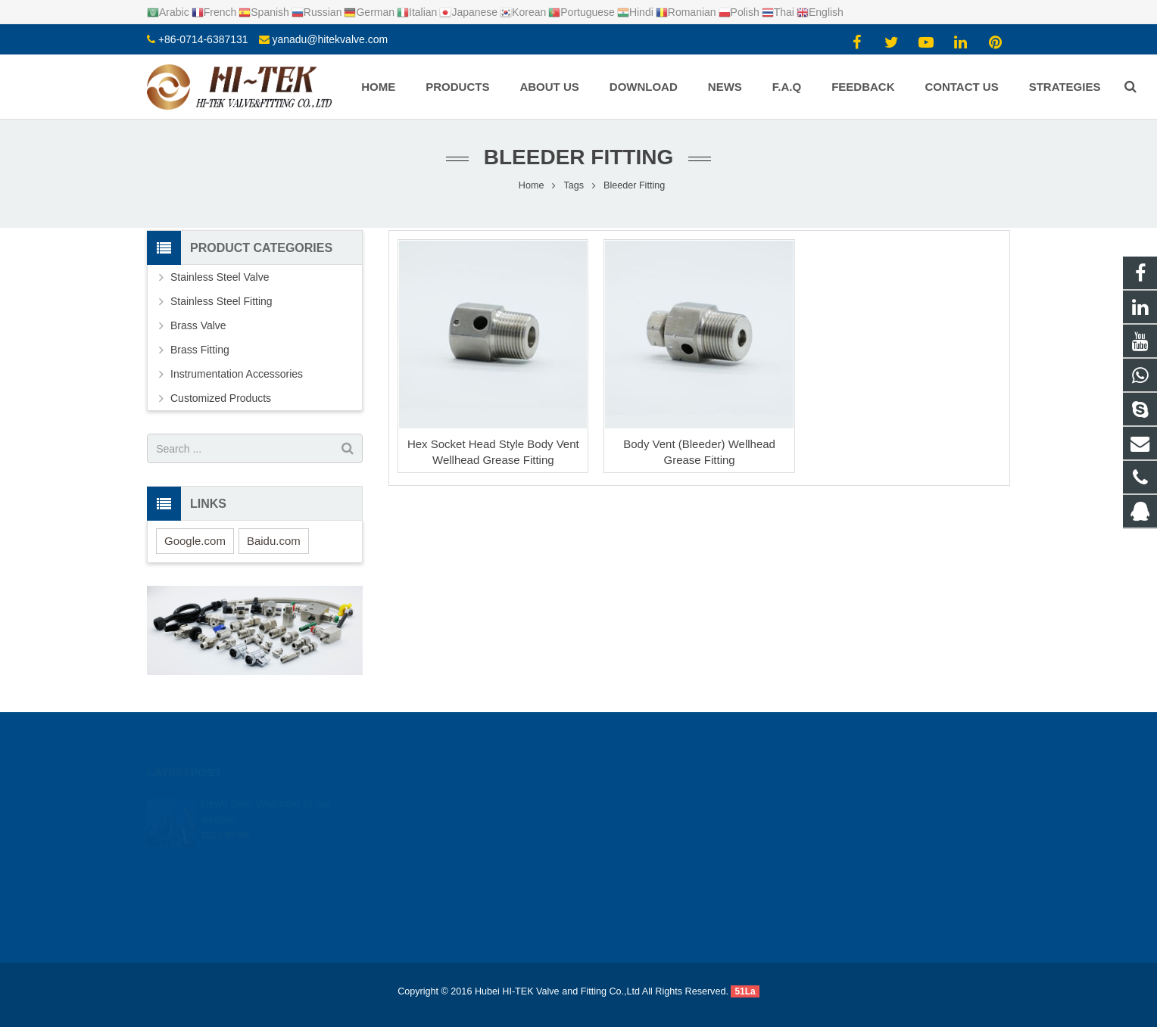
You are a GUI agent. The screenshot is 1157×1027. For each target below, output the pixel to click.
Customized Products (220, 398)
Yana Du (623, 888)
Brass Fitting (199, 350)
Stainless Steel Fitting (221, 301)
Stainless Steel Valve (219, 277)
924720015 (631, 800)
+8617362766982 (643, 822)
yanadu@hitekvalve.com (330, 39)
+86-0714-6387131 (203, 39)
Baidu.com (274, 540)
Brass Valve (198, 325)
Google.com (195, 540)
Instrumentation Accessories (236, 374)
